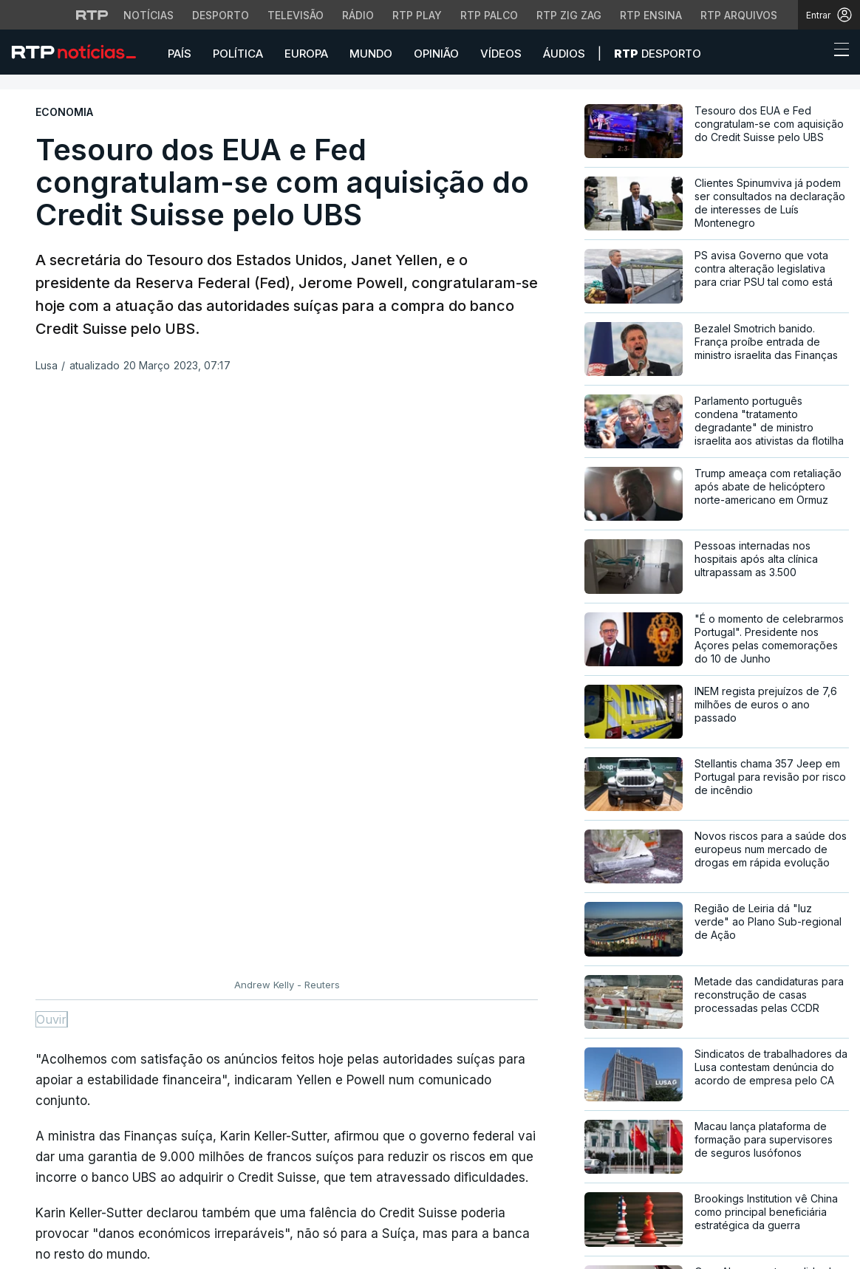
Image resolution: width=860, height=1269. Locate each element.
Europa (306, 54)
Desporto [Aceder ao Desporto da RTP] (220, 15)
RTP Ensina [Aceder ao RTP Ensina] (651, 15)
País (179, 54)
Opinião (436, 54)
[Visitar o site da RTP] (92, 15)
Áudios (564, 54)
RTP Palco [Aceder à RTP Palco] (489, 15)
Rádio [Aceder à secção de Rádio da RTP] (358, 15)
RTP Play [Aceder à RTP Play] (417, 15)
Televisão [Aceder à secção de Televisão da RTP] (295, 15)
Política (238, 54)
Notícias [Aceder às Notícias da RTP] (148, 15)
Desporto (657, 54)
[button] (814, 53)
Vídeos (501, 54)
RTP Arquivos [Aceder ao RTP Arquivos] (738, 15)
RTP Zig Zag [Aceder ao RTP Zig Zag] (568, 15)
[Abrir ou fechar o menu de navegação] (837, 52)
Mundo (370, 54)
